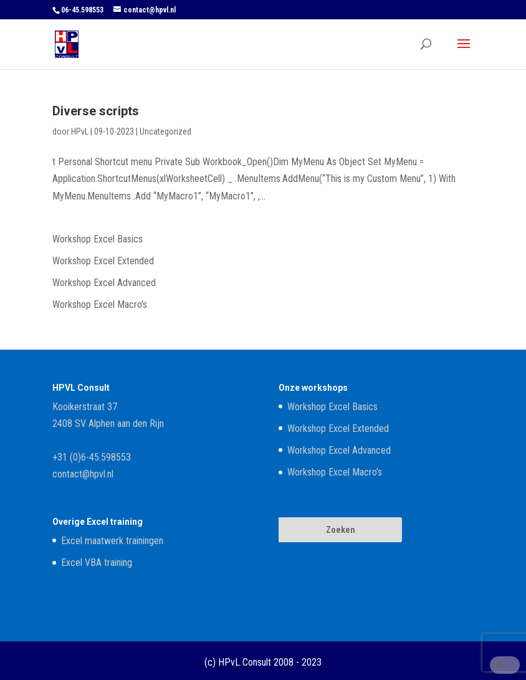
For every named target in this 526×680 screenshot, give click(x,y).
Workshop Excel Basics (97, 239)
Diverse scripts (95, 110)
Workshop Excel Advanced (104, 283)
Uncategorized (165, 131)
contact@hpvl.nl (82, 474)
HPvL (79, 131)
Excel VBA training (96, 562)
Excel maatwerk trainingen (112, 541)
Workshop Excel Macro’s (99, 304)
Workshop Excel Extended (103, 261)
